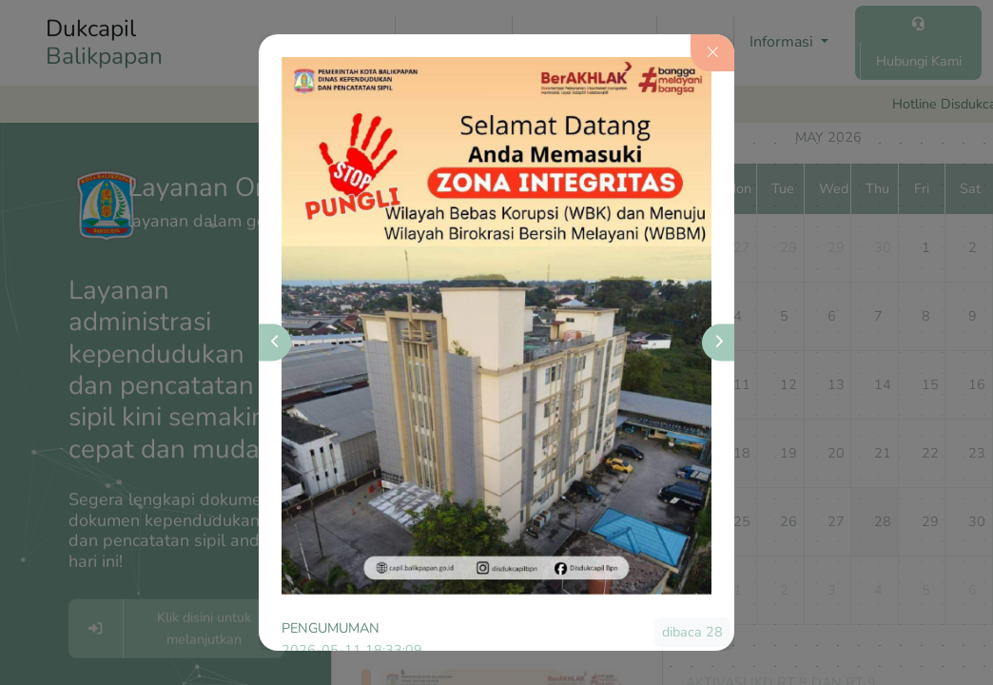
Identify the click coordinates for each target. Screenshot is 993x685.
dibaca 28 (692, 631)
